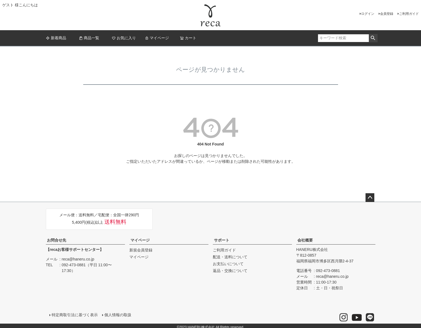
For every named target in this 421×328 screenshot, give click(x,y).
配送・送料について (230, 257)
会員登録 (386, 14)
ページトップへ (370, 197)
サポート (221, 240)
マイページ (157, 38)
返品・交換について (230, 270)
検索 (373, 38)
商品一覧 (89, 38)
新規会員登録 (140, 250)
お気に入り (124, 38)
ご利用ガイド (409, 14)
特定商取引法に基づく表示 (73, 313)
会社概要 (305, 240)
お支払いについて (228, 264)
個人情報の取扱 (116, 313)
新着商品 (56, 38)
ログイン (367, 14)
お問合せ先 (56, 240)
